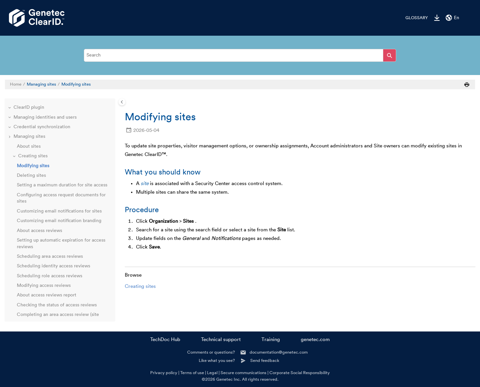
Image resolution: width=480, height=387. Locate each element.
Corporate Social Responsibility (299, 372)
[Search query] (240, 55)
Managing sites (41, 84)
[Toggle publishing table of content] (122, 101)
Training (270, 339)
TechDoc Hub (165, 339)
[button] (10, 107)
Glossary (416, 18)
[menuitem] (413, 18)
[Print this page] (466, 84)
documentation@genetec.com (279, 352)
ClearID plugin (29, 107)
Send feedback (264, 360)
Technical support (221, 339)
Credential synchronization (42, 127)
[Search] (389, 55)
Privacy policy (163, 372)
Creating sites (140, 286)
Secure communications (243, 372)
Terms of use (192, 372)
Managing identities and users (45, 117)
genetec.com (315, 339)
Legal (212, 372)
